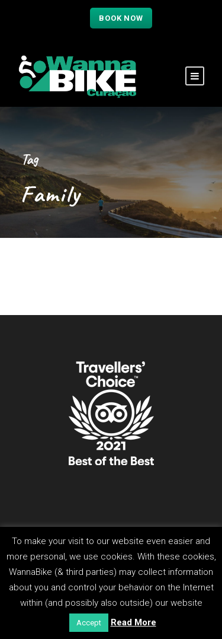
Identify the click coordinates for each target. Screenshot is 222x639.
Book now (121, 18)
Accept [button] (88, 622)
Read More (133, 622)
